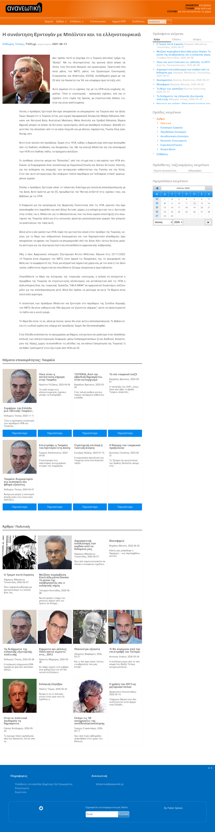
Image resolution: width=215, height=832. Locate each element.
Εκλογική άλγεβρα (50, 684)
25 (157, 207)
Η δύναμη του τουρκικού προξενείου (124, 447)
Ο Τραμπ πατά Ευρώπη (19, 574)
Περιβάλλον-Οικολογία (173, 131)
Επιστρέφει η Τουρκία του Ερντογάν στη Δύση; (54, 447)
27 (157, 216)
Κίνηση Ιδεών (167, 149)
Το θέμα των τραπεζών (181, 90)
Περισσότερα (19, 433)
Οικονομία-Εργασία (171, 127)
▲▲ (210, 767)
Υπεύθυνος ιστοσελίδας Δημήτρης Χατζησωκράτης (44, 784)
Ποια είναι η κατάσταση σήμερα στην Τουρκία (52, 377)
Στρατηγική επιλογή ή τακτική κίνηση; (88, 447)
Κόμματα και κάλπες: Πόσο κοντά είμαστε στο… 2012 (53, 652)
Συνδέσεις (137, 21)
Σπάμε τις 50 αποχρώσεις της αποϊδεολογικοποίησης (89, 720)
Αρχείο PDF (117, 21)
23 (157, 199)
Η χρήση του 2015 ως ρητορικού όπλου (122, 685)
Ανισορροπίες (183, 80)
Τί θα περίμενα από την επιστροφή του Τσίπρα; (124, 650)
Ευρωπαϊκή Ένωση (171, 144)
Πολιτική (165, 123)
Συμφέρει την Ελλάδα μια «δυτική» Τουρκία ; (18, 410)
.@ (110, 784)
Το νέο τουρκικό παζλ (123, 374)
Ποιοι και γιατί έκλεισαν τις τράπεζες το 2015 (183, 64)
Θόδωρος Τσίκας (13, 44)
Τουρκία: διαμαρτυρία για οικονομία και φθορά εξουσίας (18, 481)
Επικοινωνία (96, 21)
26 (157, 212)
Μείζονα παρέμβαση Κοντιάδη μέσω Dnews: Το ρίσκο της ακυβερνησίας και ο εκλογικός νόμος (54, 580)
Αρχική (48, 21)
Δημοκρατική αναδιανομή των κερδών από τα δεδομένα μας (85, 545)
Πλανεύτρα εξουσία (87, 649)
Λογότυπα (20, 792)
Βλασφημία (116, 540)
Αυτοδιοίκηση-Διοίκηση (174, 136)
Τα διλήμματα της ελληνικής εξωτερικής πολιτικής (18, 652)
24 (157, 203)
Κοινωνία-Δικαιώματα (173, 140)
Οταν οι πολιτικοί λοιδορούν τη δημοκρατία (15, 720)
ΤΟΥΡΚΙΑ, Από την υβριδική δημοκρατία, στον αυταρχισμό (88, 377)
